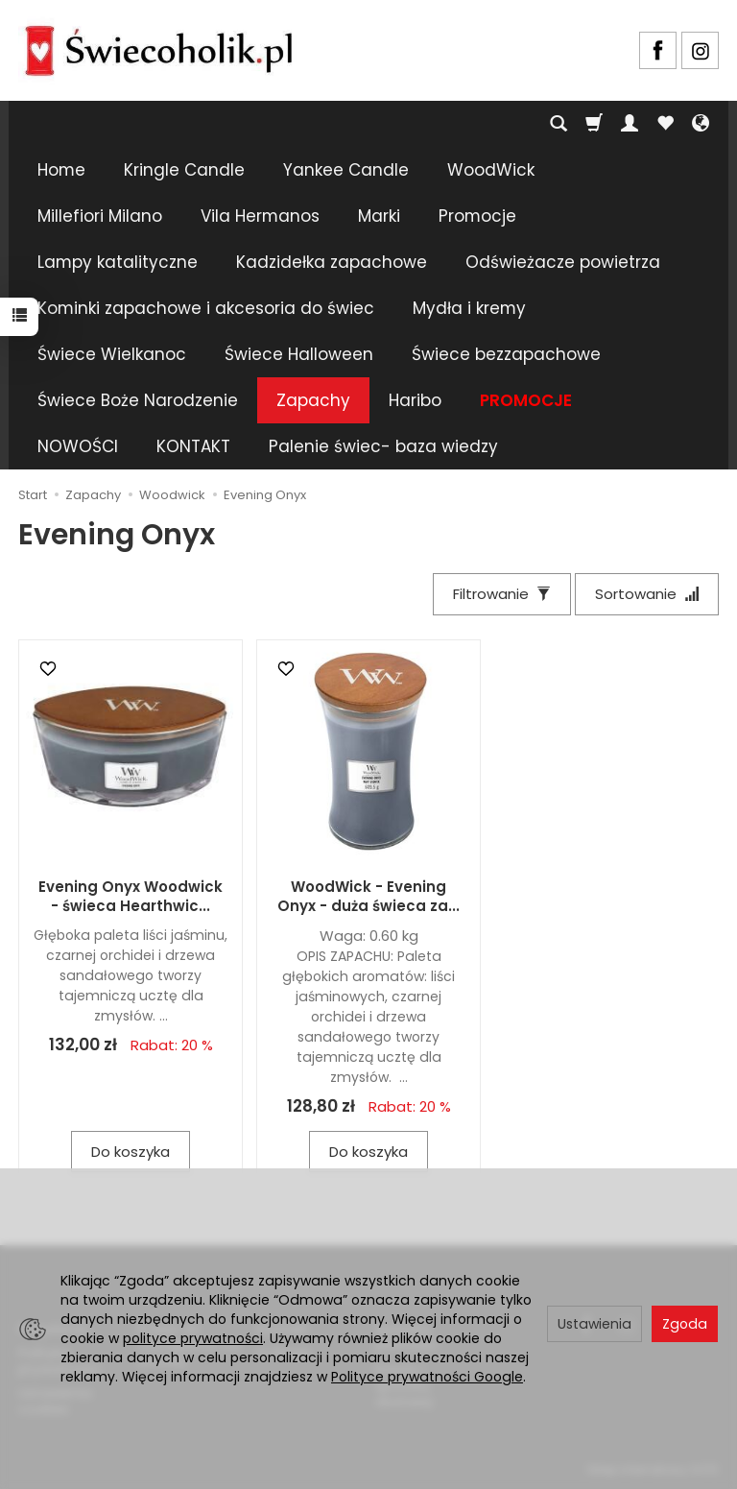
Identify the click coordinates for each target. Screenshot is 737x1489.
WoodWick (491, 169)
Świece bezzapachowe (506, 354)
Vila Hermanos (260, 216)
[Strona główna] (158, 48)
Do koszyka (130, 1151)
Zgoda (684, 1323)
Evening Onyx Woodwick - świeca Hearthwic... (130, 896)
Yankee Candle (346, 169)
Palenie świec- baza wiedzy (383, 446)
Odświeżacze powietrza (562, 262)
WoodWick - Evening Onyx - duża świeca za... (368, 896)
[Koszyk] (594, 124)
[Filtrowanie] (502, 593)
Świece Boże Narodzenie (137, 400)
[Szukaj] (558, 124)
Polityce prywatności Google (427, 1376)
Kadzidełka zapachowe (331, 262)
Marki (379, 216)
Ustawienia (594, 1323)
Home (61, 169)
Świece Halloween (299, 354)
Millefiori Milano (99, 216)
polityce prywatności (193, 1338)
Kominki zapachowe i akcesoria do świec (205, 308)
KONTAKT (193, 446)
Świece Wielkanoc (111, 354)
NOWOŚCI (77, 446)
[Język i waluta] (700, 124)
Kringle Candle (184, 169)
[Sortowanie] (647, 593)
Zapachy (313, 400)
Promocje (477, 216)
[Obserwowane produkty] (665, 124)
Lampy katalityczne (117, 262)
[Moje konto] (629, 124)
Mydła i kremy (469, 308)
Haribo (415, 400)
